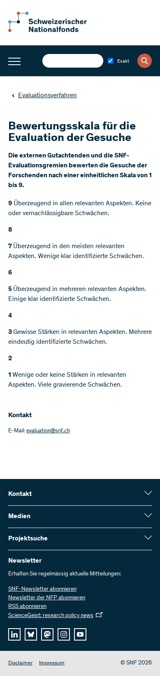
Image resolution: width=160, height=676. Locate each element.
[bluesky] (31, 634)
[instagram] (64, 634)
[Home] (53, 30)
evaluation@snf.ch (48, 431)
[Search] (144, 61)
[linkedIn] (14, 634)
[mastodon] (47, 634)
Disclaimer (20, 663)
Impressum (52, 663)
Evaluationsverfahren (44, 95)
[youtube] (80, 634)
